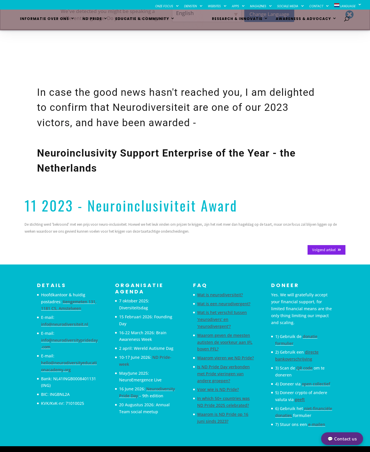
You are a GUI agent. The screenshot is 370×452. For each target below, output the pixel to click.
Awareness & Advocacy (301, 22)
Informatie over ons (46, 22)
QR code (304, 368)
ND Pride (94, 22)
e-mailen (316, 424)
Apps (235, 6)
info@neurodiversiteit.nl (64, 324)
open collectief (316, 384)
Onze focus (164, 6)
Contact (316, 6)
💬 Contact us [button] (342, 439)
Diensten (190, 6)
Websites (214, 6)
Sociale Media (287, 6)
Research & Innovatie (235, 22)
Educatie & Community (144, 22)
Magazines (258, 6)
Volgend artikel (326, 249)
